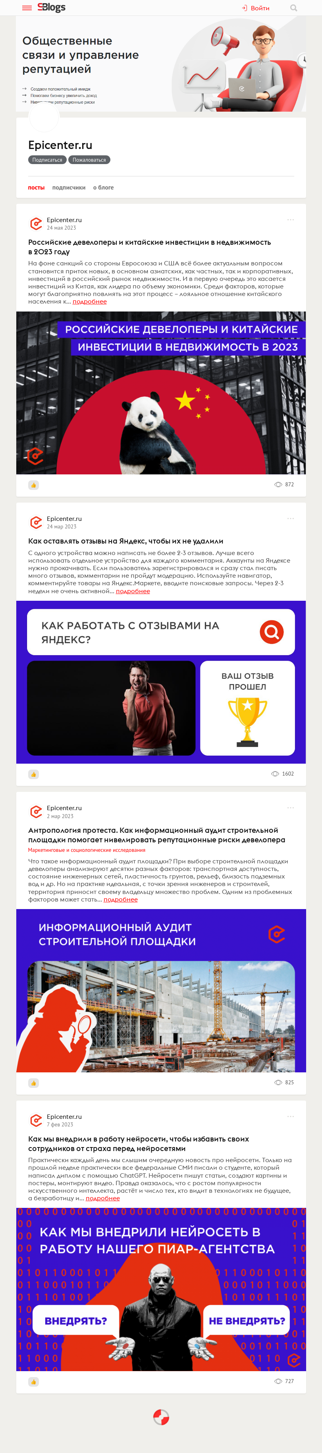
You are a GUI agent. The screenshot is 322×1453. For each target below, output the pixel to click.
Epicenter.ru (60, 145)
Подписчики (69, 187)
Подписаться (47, 159)
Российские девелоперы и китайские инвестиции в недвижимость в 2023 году (149, 246)
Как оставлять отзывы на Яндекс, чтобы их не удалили (126, 541)
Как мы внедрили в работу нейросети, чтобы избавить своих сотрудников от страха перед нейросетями (138, 1143)
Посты (36, 187)
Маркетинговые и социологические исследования (87, 849)
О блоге (103, 187)
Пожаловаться (89, 159)
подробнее (90, 301)
